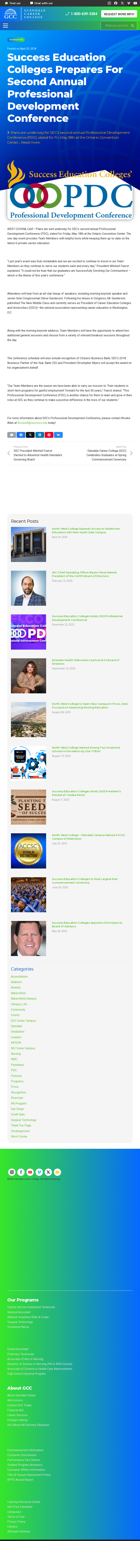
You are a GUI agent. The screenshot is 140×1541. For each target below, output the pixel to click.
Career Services (17, 1415)
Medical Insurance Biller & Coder (28, 1317)
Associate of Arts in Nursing (25, 1359)
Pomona (16, 1076)
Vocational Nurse (18, 1327)
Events (15, 1015)
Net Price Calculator (20, 1507)
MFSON (16, 1042)
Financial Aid (15, 1410)
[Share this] (21, 435)
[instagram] (11, 1172)
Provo (15, 1087)
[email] (57, 1172)
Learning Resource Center (23, 1502)
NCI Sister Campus (23, 1048)
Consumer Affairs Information (26, 1469)
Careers (12, 1526)
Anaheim (16, 982)
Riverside (17, 1098)
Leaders (16, 1037)
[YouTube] (135, 3)
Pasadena (17, 1065)
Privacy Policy (16, 1521)
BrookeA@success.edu (32, 423)
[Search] (132, 25)
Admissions (15, 1400)
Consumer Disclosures (21, 1455)
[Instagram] (109, 3)
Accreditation (19, 976)
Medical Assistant (18, 1312)
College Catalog (17, 1420)
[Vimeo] (128, 3)
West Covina (19, 1136)
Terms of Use (16, 1516)
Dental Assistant (17, 1349)
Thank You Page (21, 1125)
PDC (14, 1070)
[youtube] (30, 1172)
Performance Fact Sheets (23, 1460)
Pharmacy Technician (20, 1354)
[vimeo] (39, 1172)
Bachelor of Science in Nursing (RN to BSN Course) (39, 1364)
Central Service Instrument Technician (31, 1307)
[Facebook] (115, 3)
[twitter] (48, 1172)
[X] (122, 3)
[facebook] (21, 1172)
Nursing (16, 1053)
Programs (17, 1081)
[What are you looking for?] (119, 25)
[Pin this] (49, 435)
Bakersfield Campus (24, 998)
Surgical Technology (23, 1120)
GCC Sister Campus (23, 1020)
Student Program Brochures (24, 1465)
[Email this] (11, 435)
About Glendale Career (21, 1395)
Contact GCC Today (19, 1405)
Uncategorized (20, 1131)
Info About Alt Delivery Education (28, 1425)
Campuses (14, 1512)
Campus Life (19, 1004)
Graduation (17, 1031)
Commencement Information (25, 1450)
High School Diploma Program (26, 1373)
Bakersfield (18, 993)
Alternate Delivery (18, 1531)
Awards (16, 987)
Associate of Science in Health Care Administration (39, 1369)
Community (18, 1009)
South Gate (18, 1114)
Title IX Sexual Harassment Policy (29, 1475)
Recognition (18, 1092)
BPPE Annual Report (20, 1479)
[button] (5, 25)
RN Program (18, 1103)
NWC (14, 1059)
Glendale (16, 1026)
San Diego (17, 1109)
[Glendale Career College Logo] (24, 13)
